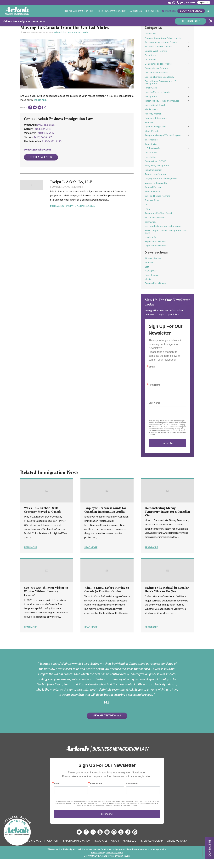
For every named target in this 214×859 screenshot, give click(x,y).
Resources (152, 11)
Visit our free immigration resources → (24, 21)
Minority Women (153, 113)
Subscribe (167, 443)
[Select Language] (203, 2)
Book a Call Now (191, 10)
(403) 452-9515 (46, 124)
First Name (154, 385)
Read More (30, 547)
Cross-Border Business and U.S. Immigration (161, 82)
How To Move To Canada (77, 32)
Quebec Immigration (155, 126)
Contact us (209, 848)
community (150, 221)
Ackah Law (150, 33)
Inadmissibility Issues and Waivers (162, 100)
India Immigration (153, 169)
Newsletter (150, 156)
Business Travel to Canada (158, 46)
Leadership (150, 237)
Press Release (152, 275)
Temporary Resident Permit (159, 213)
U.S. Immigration (153, 148)
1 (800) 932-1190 (51, 141)
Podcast (149, 122)
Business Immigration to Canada (161, 42)
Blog (147, 266)
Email (152, 367)
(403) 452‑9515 (42, 128)
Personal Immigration (112, 11)
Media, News (151, 109)
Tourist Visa (151, 144)
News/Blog (169, 11)
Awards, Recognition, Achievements (163, 37)
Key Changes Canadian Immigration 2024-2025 (166, 231)
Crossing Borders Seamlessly (159, 76)
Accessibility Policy (114, 852)
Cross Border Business (156, 72)
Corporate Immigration (78, 11)
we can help (40, 99)
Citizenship (150, 59)
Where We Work (177, 840)
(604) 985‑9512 (45, 132)
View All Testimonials (107, 715)
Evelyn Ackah (59, 32)
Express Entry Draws (155, 241)
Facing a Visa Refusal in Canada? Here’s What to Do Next (167, 590)
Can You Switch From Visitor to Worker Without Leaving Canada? (46, 591)
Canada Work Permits (156, 50)
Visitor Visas (151, 152)
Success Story (152, 200)
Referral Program (151, 840)
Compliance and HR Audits (158, 63)
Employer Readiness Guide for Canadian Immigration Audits (105, 510)
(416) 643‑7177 (43, 137)
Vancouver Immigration (156, 182)
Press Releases (152, 191)
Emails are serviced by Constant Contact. (121, 805)
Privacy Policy (97, 852)
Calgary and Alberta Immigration (161, 178)
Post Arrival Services (155, 217)
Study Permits (152, 130)
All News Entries (153, 258)
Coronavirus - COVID (155, 161)
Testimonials (151, 139)
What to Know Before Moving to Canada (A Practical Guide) (106, 590)
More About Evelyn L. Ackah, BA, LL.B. (72, 206)
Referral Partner (153, 187)
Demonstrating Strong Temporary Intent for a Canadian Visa (167, 511)
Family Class (151, 87)
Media (148, 279)
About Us (136, 11)
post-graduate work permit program (163, 226)
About (115, 840)
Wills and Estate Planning (157, 195)
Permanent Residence (156, 118)
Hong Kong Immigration (157, 165)
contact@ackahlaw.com (37, 149)
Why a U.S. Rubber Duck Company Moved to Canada (42, 510)
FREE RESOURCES (190, 21)
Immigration (151, 96)
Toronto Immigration (155, 174)
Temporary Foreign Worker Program (163, 135)
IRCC (147, 204)
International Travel (155, 104)
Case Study (150, 55)
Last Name (154, 403)
